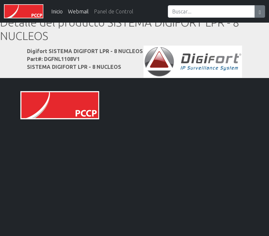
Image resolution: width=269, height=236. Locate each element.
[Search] (211, 11)
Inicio (57, 11)
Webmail (78, 11)
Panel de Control (113, 11)
